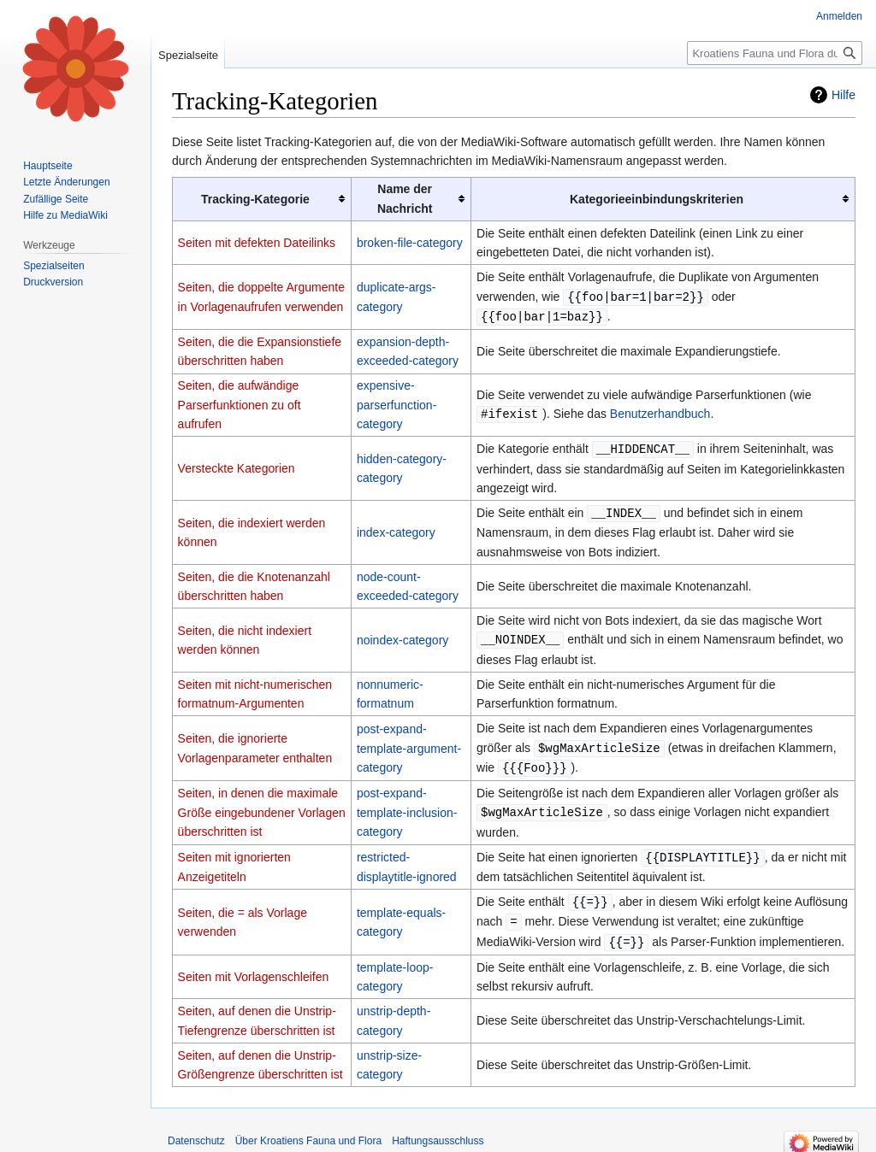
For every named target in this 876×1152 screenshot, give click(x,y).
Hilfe (843, 95)
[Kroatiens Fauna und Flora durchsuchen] (774, 53)
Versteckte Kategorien (236, 466)
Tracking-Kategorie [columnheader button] (255, 199)
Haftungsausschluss (437, 1131)
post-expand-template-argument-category (409, 743)
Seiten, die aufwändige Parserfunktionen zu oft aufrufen (239, 403)
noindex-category (402, 636)
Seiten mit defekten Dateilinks (256, 243)
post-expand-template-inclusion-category (407, 806)
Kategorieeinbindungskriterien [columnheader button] (656, 199)
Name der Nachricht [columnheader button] (405, 198)
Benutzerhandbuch (660, 413)
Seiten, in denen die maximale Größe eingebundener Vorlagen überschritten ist (262, 806)
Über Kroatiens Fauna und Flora (308, 1131)
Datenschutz (196, 1131)
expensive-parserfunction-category (396, 403)
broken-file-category (410, 243)
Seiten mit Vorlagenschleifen (253, 966)
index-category (396, 529)
